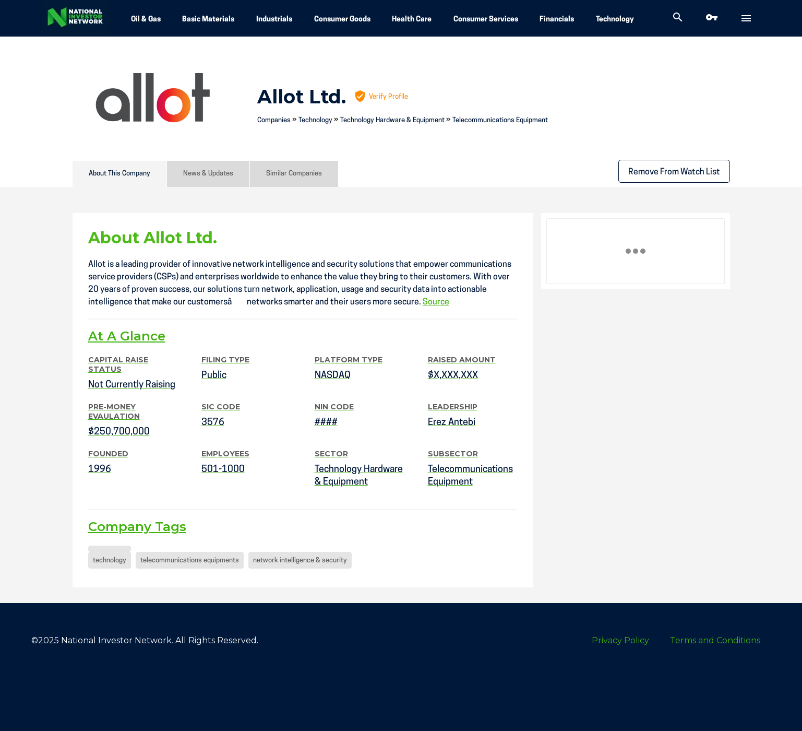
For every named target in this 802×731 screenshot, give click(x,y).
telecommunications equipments (189, 560)
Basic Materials (208, 19)
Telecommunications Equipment (500, 120)
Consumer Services (485, 19)
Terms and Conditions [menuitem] (715, 640)
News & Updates (208, 173)
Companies (274, 120)
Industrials (274, 19)
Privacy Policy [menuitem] (620, 640)
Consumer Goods (342, 19)
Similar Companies (294, 173)
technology (109, 560)
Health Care (412, 19)
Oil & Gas (146, 19)
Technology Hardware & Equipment (392, 120)
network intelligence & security (300, 560)
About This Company (119, 173)
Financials (557, 19)
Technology (615, 19)
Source (436, 302)
